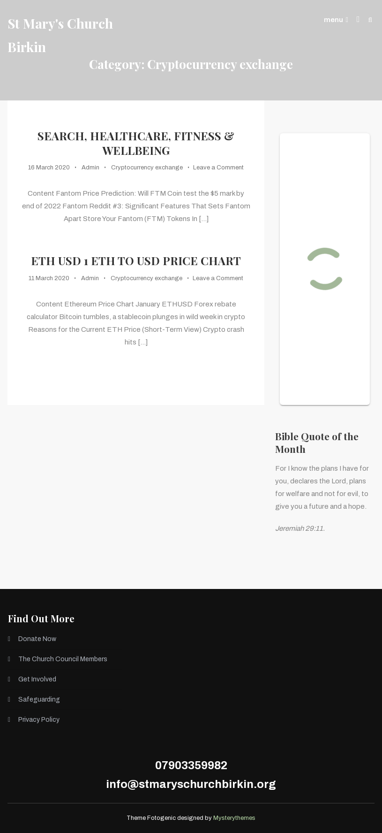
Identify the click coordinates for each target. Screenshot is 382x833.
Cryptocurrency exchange (147, 167)
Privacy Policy (39, 719)
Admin (90, 167)
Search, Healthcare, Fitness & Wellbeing (135, 143)
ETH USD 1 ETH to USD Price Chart (136, 260)
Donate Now (37, 638)
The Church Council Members (62, 659)
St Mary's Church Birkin (60, 35)
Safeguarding (39, 699)
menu (336, 19)
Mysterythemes (234, 818)
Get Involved (37, 679)
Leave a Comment (218, 167)
